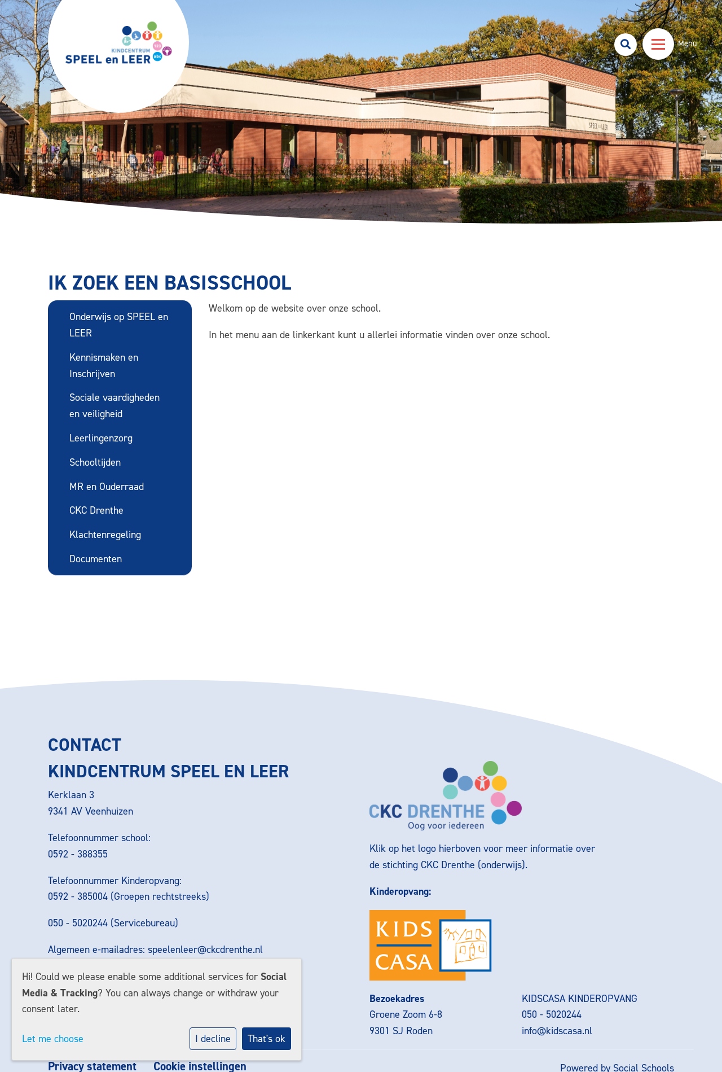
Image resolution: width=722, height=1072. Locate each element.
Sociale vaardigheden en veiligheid (114, 406)
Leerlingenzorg (101, 438)
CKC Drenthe (96, 510)
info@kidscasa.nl (557, 1031)
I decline (213, 1038)
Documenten (95, 559)
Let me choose (52, 1038)
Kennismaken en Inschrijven (103, 365)
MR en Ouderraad (106, 486)
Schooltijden (95, 462)
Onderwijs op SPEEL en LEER (118, 325)
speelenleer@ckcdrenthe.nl (205, 949)
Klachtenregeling (105, 534)
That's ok (266, 1038)
